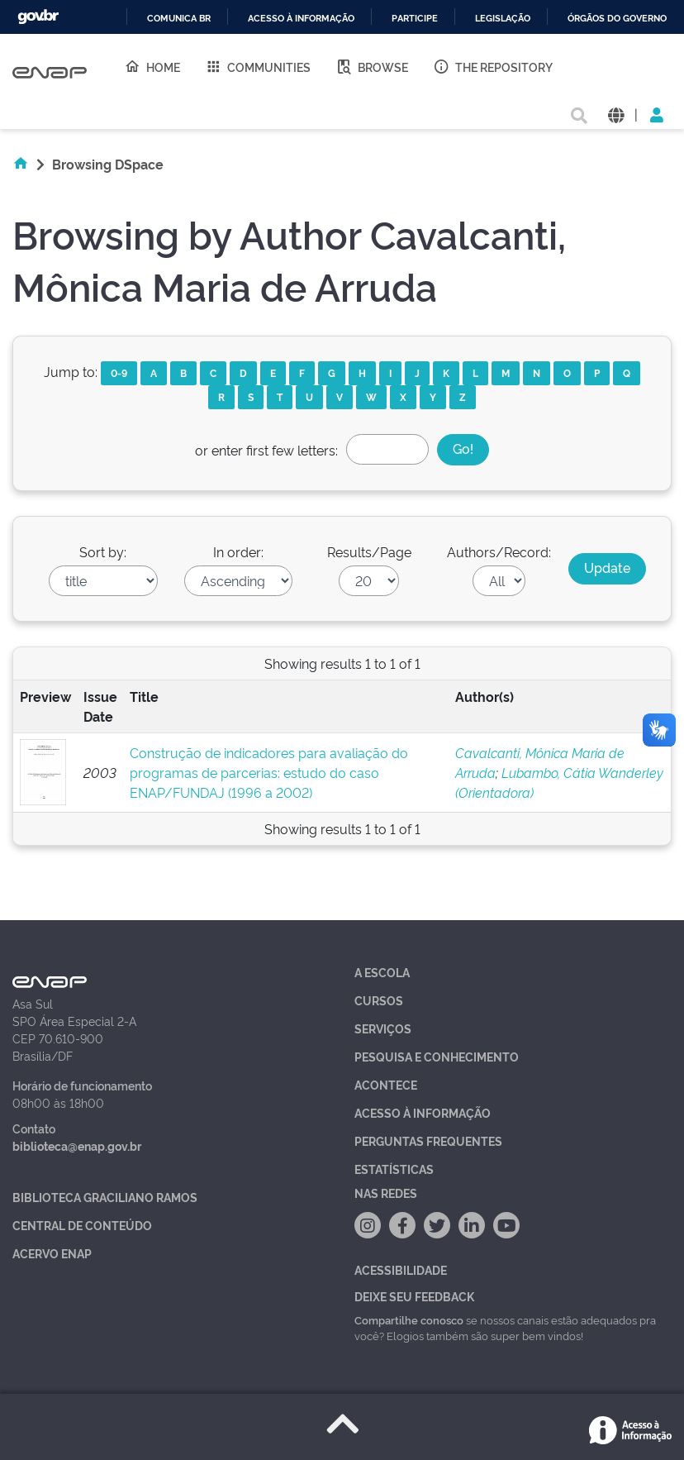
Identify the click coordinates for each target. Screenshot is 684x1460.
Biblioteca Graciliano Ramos (104, 1197)
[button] (616, 113)
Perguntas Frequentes (428, 1140)
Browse (371, 66)
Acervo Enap (52, 1253)
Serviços (382, 1028)
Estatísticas (394, 1168)
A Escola (382, 972)
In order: (238, 551)
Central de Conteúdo (82, 1225)
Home (152, 66)
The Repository (493, 66)
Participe (415, 18)
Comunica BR (179, 18)
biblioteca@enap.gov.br (76, 1145)
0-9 (119, 372)
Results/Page (369, 551)
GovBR (38, 17)
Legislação (502, 18)
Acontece (385, 1084)
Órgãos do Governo (617, 18)
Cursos (378, 1000)
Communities (258, 66)
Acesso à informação (301, 18)
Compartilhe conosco (408, 1319)
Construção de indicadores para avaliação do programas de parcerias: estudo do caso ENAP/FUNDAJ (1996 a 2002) (269, 772)
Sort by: (102, 551)
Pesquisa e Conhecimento (436, 1056)
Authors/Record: (499, 551)
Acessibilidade (400, 1269)
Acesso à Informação (422, 1112)
